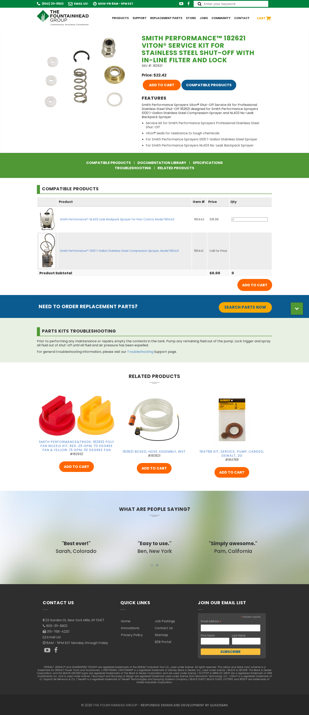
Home (125, 621)
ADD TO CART (161, 84)
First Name (208, 635)
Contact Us (164, 628)
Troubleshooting (133, 168)
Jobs (204, 18)
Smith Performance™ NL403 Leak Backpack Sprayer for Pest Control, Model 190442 (117, 219)
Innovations (130, 628)
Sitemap (161, 635)
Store (191, 18)
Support (140, 18)
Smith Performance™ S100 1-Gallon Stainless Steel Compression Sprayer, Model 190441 (119, 251)
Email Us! (81, 4)
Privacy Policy (132, 635)
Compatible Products (209, 84)
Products (120, 18)
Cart (264, 18)
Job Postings (165, 621)
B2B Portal (163, 642)
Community (221, 18)
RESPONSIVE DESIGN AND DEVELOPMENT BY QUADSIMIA (184, 705)
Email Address (211, 621)
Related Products (176, 168)
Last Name (239, 635)
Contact (242, 18)
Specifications (208, 162)
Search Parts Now (245, 307)
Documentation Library (161, 162)
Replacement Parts (166, 18)
